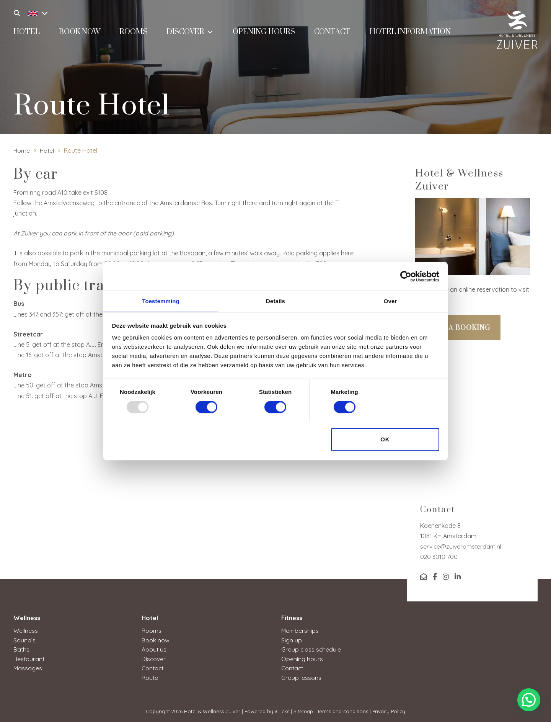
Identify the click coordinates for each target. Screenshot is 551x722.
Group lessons (301, 676)
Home (21, 150)
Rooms (133, 33)
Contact (332, 33)
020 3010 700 (439, 556)
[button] (528, 699)
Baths (21, 649)
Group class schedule (311, 649)
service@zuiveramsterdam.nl (461, 546)
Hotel (26, 33)
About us (154, 649)
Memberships (300, 630)
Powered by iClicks (267, 710)
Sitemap (303, 710)
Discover (190, 32)
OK (385, 439)
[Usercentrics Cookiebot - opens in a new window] (405, 276)
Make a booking (457, 328)
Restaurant (29, 658)
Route (150, 676)
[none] (33, 12)
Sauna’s (24, 640)
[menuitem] (35, 12)
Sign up (291, 640)
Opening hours (264, 33)
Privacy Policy (388, 710)
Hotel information (410, 33)
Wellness (25, 630)
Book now (79, 33)
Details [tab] (275, 300)
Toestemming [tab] (160, 300)
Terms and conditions (342, 710)
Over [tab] (390, 300)
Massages (27, 667)
